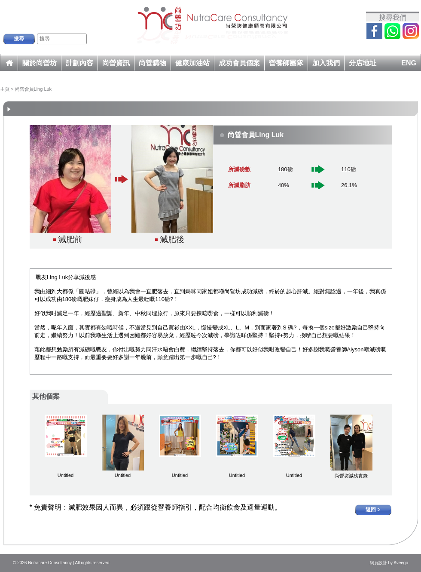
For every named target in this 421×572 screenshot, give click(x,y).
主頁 (4, 89)
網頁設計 (378, 562)
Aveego (401, 562)
